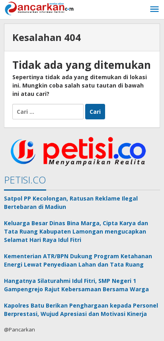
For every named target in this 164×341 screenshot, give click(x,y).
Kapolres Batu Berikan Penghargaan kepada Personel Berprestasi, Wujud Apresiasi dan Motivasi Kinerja (81, 310)
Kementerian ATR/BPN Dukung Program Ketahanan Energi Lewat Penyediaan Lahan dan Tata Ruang (78, 260)
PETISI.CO (25, 179)
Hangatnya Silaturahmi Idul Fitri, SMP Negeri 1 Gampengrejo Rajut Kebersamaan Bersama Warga (76, 285)
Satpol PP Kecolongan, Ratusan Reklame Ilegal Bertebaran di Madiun (71, 202)
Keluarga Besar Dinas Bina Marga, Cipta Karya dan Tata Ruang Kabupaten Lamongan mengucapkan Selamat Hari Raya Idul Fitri (76, 231)
